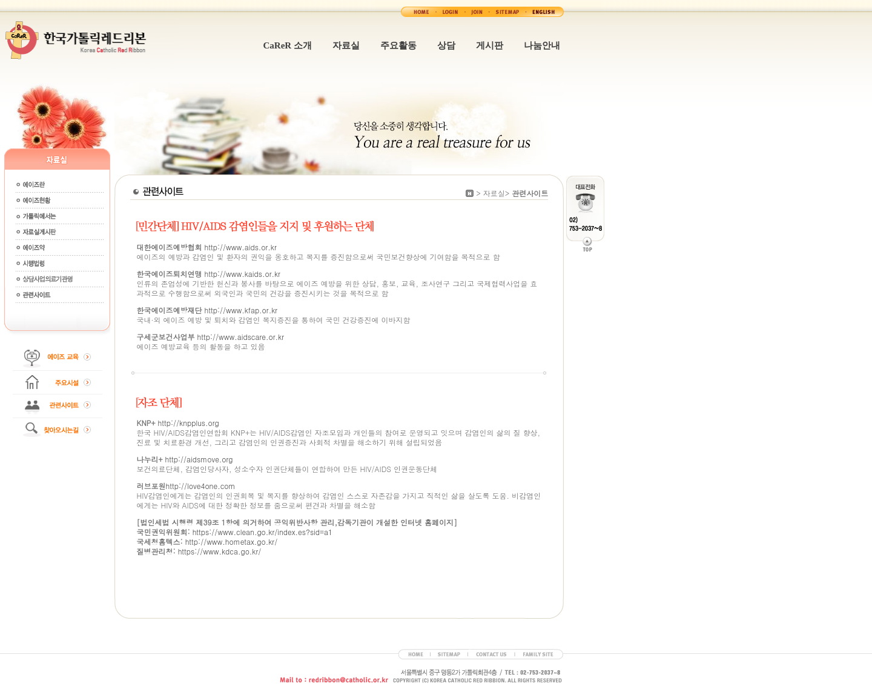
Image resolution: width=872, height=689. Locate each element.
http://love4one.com (201, 486)
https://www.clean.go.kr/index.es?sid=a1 (262, 532)
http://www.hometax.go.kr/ (231, 541)
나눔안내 (542, 45)
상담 (446, 45)
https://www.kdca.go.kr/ (220, 551)
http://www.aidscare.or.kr (240, 336)
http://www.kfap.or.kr (241, 310)
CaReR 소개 (287, 45)
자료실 (346, 45)
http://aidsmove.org (199, 459)
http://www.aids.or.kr (241, 247)
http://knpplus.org (188, 423)
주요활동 (398, 45)
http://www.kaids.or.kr (241, 273)
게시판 (489, 45)
